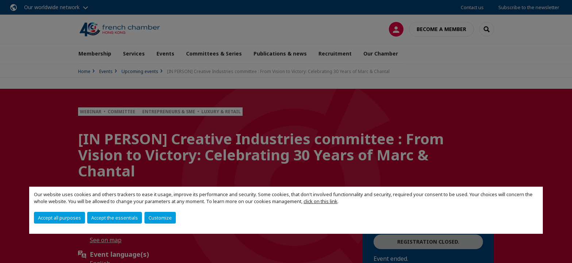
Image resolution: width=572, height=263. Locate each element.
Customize (160, 217)
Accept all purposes (59, 217)
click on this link (320, 201)
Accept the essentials (114, 217)
